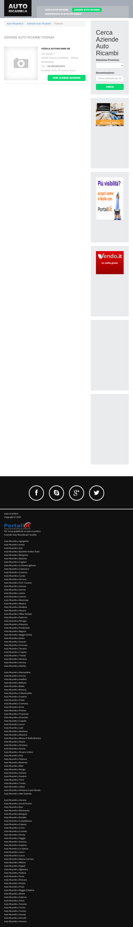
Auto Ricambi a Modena (15, 607)
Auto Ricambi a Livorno (15, 596)
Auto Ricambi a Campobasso (18, 820)
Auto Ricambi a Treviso (15, 910)
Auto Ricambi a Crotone (15, 831)
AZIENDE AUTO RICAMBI (87, 9)
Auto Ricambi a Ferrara (15, 579)
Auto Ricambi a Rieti (13, 765)
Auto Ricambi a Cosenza (15, 572)
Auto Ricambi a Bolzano (15, 558)
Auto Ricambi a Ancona (15, 800)
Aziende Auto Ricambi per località (20, 534)
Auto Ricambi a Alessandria (17, 672)
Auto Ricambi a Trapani (15, 652)
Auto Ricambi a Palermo (15, 617)
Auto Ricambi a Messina (15, 734)
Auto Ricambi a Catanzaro (16, 568)
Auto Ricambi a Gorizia (15, 586)
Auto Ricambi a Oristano (15, 745)
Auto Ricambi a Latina (14, 593)
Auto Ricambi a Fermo (14, 834)
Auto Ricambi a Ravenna (15, 762)
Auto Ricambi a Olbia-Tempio (18, 613)
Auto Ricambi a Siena (14, 900)
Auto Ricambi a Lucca (14, 855)
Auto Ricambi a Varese (15, 914)
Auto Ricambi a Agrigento (16, 541)
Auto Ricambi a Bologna (15, 813)
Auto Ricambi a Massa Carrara (19, 859)
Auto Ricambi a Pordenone (17, 627)
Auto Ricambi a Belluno (15, 682)
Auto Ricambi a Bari (13, 807)
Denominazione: (105, 72)
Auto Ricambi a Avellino (15, 679)
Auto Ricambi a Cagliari (15, 561)
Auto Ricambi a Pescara (15, 879)
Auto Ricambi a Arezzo (15, 675)
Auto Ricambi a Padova (15, 872)
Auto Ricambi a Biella (14, 686)
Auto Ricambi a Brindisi (15, 817)
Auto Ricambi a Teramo (15, 648)
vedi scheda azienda (67, 77)
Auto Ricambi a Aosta (14, 544)
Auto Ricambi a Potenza (15, 759)
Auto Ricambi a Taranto (15, 904)
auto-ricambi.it (11, 513)
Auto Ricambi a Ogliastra (16, 869)
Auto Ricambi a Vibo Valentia (18, 793)
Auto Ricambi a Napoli (14, 865)
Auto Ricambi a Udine (14, 786)
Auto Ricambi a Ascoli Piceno (18, 803)
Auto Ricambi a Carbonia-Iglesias (20, 565)
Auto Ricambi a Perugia (15, 620)
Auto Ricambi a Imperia (15, 845)
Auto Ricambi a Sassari (15, 641)
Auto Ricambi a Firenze (15, 710)
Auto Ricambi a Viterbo (15, 665)
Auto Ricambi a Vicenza (15, 921)
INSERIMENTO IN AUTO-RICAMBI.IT (63, 13)
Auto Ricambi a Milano (15, 862)
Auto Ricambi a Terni (14, 779)
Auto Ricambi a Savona (15, 772)
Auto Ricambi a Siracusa (15, 645)
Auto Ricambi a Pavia (14, 876)
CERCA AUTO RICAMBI (56, 9)
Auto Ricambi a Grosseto (16, 717)
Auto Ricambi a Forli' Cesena (18, 582)
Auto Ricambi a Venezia (15, 659)
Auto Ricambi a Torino (14, 907)
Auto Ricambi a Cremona (16, 703)
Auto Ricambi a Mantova (16, 731)
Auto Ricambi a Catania (15, 824)
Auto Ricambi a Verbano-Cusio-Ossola (22, 790)
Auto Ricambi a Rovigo (14, 769)
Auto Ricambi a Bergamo (16, 555)
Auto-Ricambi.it (15, 23)
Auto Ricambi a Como (14, 827)
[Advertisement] (114, 342)
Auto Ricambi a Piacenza (16, 624)
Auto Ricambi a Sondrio (15, 776)
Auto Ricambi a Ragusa (15, 631)
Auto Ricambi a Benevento (16, 810)
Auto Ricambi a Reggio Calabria (19, 890)
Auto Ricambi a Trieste (15, 655)
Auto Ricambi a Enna (14, 707)
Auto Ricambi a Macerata (16, 600)
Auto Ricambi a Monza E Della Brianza (22, 738)
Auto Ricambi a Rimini (14, 893)
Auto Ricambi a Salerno (15, 897)
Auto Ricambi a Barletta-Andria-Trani (21, 551)
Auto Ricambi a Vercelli (15, 917)
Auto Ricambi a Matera (15, 603)
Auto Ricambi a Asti (13, 548)
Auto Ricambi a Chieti (14, 700)
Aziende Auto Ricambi (39, 23)
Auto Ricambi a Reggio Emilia (18, 634)
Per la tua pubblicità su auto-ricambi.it (22, 531)
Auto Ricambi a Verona (15, 662)
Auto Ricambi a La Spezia (16, 848)
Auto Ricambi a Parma (14, 748)
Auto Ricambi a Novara (15, 610)
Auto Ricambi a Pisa (13, 755)
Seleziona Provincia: (107, 60)
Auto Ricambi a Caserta (15, 696)
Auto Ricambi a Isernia (15, 589)
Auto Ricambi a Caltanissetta (18, 693)
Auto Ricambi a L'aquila (15, 720)
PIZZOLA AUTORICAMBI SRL (55, 48)
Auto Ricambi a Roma (14, 638)
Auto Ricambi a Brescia (15, 689)
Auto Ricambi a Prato (14, 886)
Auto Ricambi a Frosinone (16, 713)
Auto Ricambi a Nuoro (14, 741)
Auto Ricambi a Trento (14, 783)
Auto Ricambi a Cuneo (14, 575)
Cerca (110, 86)
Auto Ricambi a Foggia (14, 838)
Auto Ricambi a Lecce (14, 724)
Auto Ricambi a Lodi (13, 727)
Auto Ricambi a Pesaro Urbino (18, 752)
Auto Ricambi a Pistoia (14, 883)
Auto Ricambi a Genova (15, 841)
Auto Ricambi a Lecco (14, 852)
